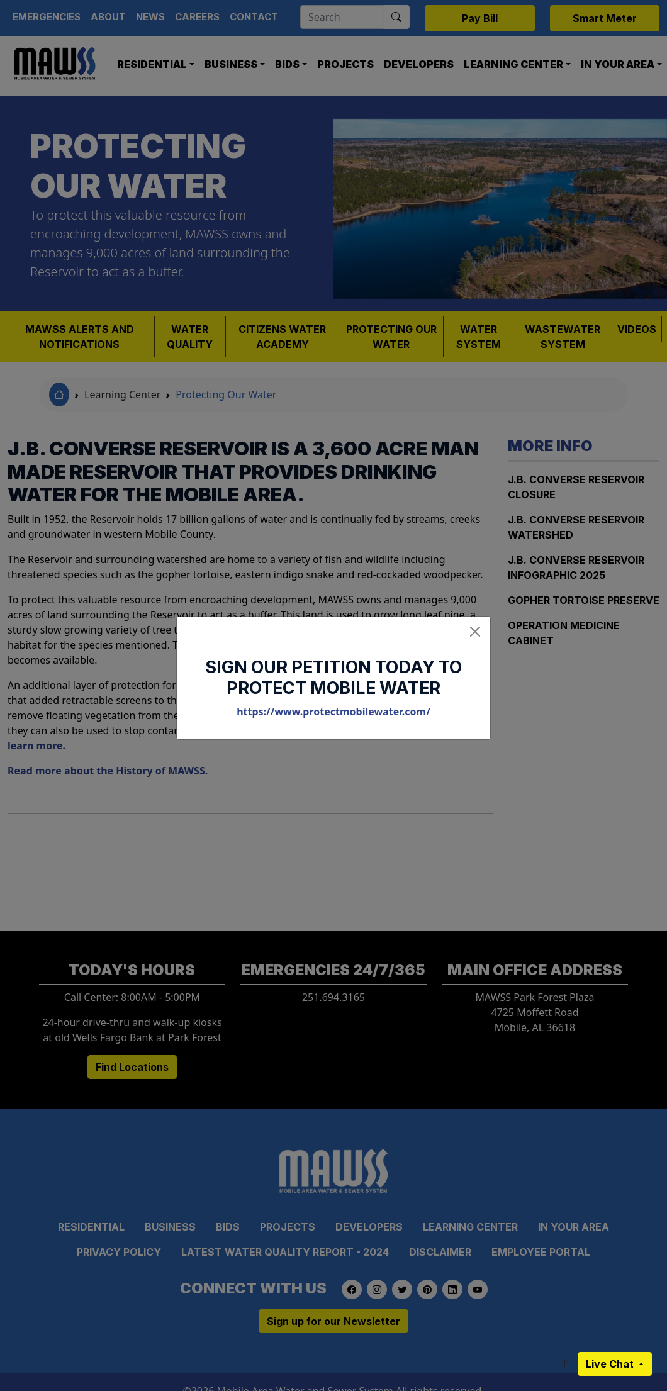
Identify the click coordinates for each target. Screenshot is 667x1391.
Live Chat (611, 1364)
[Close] (475, 632)
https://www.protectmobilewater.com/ (333, 711)
